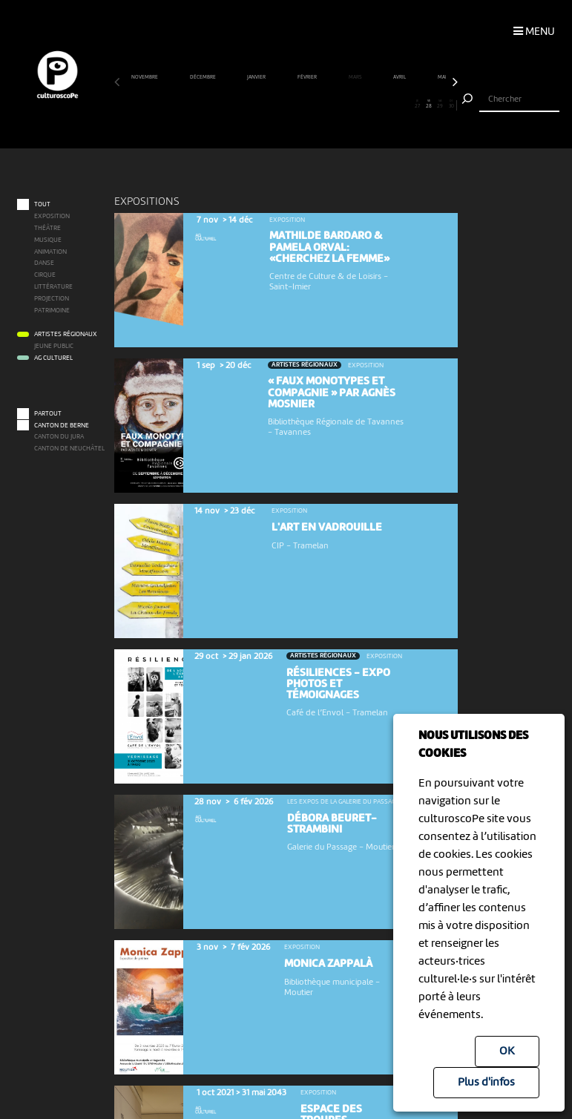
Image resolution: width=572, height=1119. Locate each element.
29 (440, 104)
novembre (145, 77)
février (307, 77)
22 (360, 104)
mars (356, 77)
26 (406, 104)
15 (280, 104)
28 (429, 104)
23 (371, 104)
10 (223, 104)
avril (400, 77)
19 (325, 104)
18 (314, 104)
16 (291, 104)
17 (302, 104)
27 (417, 104)
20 (337, 104)
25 (394, 104)
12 (245, 104)
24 (383, 104)
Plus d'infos (486, 1083)
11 (234, 104)
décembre (203, 77)
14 (268, 104)
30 (451, 104)
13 (257, 104)
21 (348, 104)
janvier (256, 77)
